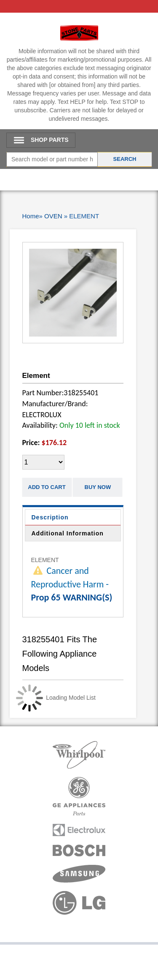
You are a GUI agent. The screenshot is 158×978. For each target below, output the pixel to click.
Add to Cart (46, 487)
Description (50, 517)
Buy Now (98, 487)
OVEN (53, 216)
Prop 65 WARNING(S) (71, 597)
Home (30, 216)
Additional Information (68, 533)
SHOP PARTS (50, 139)
